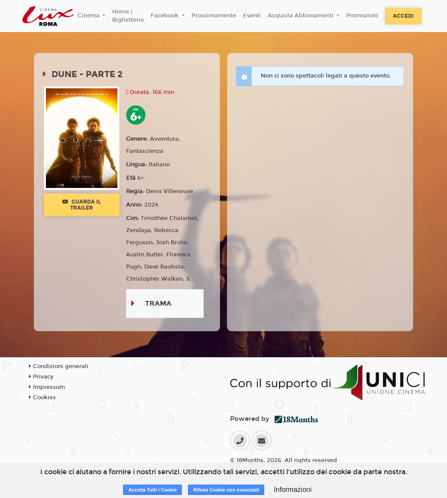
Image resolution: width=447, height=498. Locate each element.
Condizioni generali (58, 366)
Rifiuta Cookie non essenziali (226, 489)
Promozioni (362, 15)
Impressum (47, 387)
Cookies (42, 397)
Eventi (252, 15)
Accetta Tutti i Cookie (152, 489)
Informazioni (292, 489)
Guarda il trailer (81, 205)
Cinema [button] (89, 15)
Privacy (41, 376)
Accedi (403, 16)
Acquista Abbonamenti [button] (301, 15)
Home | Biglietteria (128, 16)
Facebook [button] (165, 15)
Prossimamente (213, 15)
